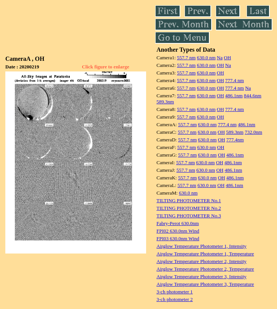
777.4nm (235, 140)
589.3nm (165, 102)
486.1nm (234, 95)
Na (220, 57)
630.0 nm (206, 57)
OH (227, 57)
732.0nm (253, 132)
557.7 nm (186, 57)
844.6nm (252, 95)
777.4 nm (234, 80)
